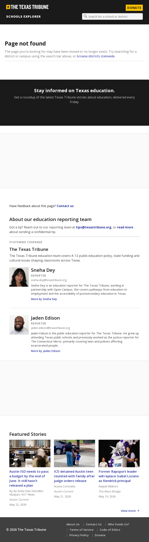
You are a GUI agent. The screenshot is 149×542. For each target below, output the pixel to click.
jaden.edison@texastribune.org (50, 328)
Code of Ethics (110, 530)
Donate (100, 535)
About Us (73, 524)
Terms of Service (81, 530)
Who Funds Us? (118, 524)
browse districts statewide (96, 56)
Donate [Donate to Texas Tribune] (134, 8)
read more (125, 227)
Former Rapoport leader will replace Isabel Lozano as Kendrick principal (119, 476)
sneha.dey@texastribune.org (49, 280)
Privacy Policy (79, 535)
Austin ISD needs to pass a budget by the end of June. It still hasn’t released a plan (29, 478)
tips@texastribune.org (93, 227)
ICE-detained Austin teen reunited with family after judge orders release (74, 476)
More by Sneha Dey (44, 299)
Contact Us (94, 524)
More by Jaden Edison (45, 351)
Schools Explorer (23, 16)
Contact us (65, 206)
